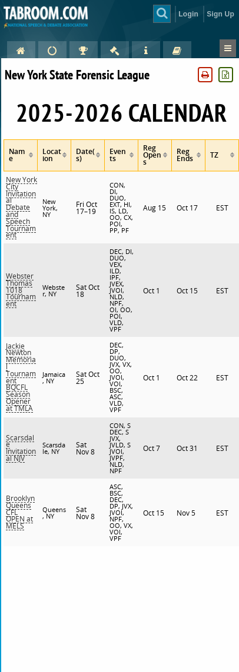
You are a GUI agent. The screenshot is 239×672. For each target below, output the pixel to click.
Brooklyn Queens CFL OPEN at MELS (20, 512)
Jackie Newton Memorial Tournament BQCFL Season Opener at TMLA (21, 377)
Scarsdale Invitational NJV (21, 448)
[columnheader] (21, 155)
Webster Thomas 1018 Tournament (21, 290)
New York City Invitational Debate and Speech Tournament (21, 207)
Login (188, 14)
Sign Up (220, 14)
